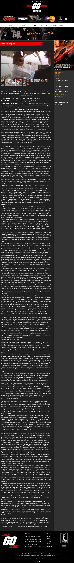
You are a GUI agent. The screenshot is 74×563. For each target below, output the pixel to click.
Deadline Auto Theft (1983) (33, 545)
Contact (62, 25)
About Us (25, 25)
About (49, 535)
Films (16, 25)
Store (40, 25)
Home (11, 25)
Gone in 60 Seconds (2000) (33, 535)
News (46, 25)
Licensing (53, 25)
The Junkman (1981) (31, 542)
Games (34, 25)
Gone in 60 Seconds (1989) (33, 538)
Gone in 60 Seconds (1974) (33, 540)
